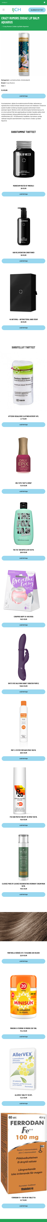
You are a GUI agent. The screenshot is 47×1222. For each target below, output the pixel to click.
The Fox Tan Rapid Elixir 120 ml (23, 550)
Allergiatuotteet (37, 10)
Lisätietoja (24, 96)
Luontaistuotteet (14, 80)
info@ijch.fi (4, 2)
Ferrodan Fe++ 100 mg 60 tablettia (23, 1197)
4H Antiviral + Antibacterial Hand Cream (23, 319)
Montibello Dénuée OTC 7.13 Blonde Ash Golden (23, 953)
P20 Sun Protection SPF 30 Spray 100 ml (23, 817)
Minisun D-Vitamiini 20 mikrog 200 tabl (23, 1028)
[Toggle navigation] (3, 9)
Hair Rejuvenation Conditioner (23, 252)
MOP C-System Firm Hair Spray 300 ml (23, 750)
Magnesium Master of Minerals (23, 186)
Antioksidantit (25, 80)
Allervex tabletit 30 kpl (23, 1095)
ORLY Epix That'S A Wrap (23, 483)
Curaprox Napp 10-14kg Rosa (23, 616)
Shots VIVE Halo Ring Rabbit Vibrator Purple (23, 683)
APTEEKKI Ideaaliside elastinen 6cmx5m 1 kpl (23, 416)
